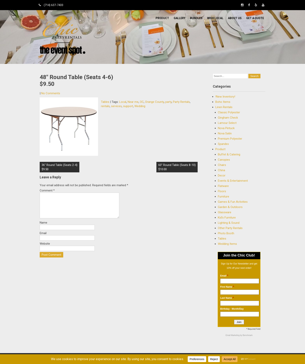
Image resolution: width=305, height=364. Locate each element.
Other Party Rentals (230, 228)
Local (122, 102)
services (116, 106)
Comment (47, 190)
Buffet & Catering (229, 154)
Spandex (223, 144)
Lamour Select (227, 123)
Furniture (223, 196)
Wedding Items (227, 244)
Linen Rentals (223, 107)
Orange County (154, 102)
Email (43, 238)
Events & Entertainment (233, 180)
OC (142, 102)
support (128, 106)
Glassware (224, 212)
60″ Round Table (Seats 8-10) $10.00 (177, 167)
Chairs (222, 165)
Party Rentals (181, 102)
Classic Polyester (229, 112)
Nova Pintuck (226, 128)
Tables (105, 102)
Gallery (179, 18)
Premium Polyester (230, 138)
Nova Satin (225, 133)
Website (45, 248)
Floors (222, 191)
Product (162, 18)
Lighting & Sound (228, 223)
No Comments (50, 93)
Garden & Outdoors (230, 207)
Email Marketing (233, 335)
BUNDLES (196, 18)
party (168, 102)
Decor (221, 175)
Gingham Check (228, 117)
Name (43, 227)
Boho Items (222, 102)
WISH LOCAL (215, 18)
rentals (105, 106)
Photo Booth (226, 233)
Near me (133, 102)
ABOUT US (235, 18)
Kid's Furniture (227, 217)
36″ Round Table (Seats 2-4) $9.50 (59, 167)
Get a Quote (255, 18)
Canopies (224, 159)
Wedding (139, 106)
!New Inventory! (225, 96)
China (221, 170)
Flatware (223, 186)
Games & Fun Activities (233, 202)
